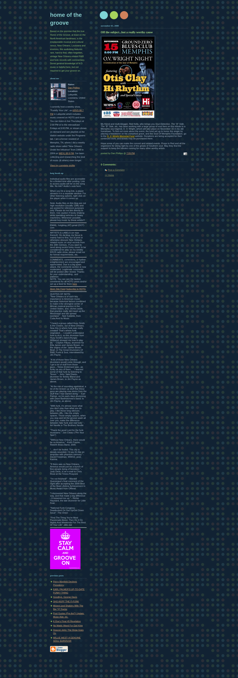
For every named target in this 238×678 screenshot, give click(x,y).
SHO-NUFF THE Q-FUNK (66, 601)
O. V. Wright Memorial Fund (121, 136)
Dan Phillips (74, 87)
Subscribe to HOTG (76, 289)
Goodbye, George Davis (65, 597)
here (75, 284)
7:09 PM (131, 153)
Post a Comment (116, 170)
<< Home (109, 175)
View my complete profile (62, 165)
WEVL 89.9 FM (66, 153)
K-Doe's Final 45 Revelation (67, 621)
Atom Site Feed (57, 289)
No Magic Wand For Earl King (68, 625)
